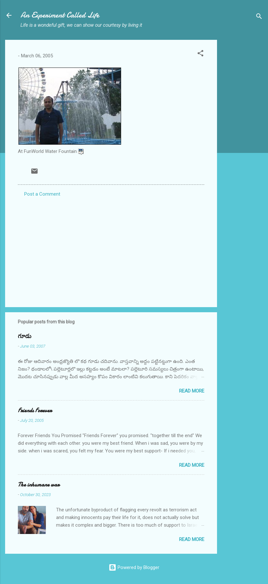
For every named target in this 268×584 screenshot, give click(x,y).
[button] (200, 54)
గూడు (24, 336)
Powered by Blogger (134, 567)
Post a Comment (42, 194)
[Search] (259, 17)
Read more (191, 391)
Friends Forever (35, 411)
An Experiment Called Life (59, 15)
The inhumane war (38, 485)
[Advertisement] (242, 135)
